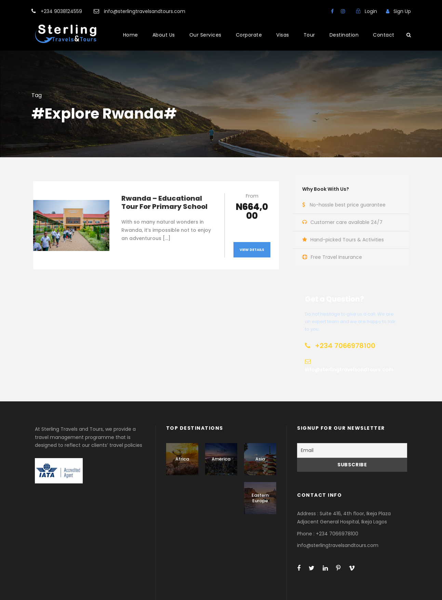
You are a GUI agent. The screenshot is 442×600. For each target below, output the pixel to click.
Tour (309, 34)
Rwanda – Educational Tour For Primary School (164, 202)
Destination (344, 34)
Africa (182, 459)
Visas (282, 34)
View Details (252, 249)
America (221, 459)
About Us (163, 34)
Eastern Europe (260, 498)
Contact (383, 34)
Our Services (205, 34)
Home (130, 34)
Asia (260, 459)
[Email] (352, 450)
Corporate (249, 34)
